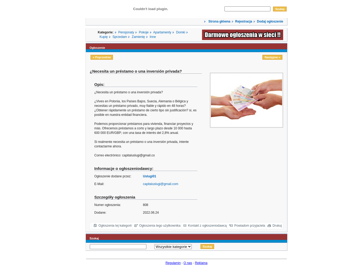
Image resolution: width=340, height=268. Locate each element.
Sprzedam (119, 37)
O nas (188, 263)
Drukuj (277, 225)
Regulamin (173, 263)
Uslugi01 (149, 176)
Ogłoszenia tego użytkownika (159, 225)
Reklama (201, 263)
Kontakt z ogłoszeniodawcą (207, 225)
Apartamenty (162, 32)
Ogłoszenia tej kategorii (115, 225)
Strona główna (218, 21)
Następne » (272, 57)
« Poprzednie (102, 57)
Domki (180, 32)
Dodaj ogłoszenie (270, 21)
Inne (153, 37)
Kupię (104, 37)
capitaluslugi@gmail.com (160, 184)
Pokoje (144, 32)
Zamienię (138, 37)
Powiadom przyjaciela (249, 225)
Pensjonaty (126, 32)
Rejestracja (243, 21)
